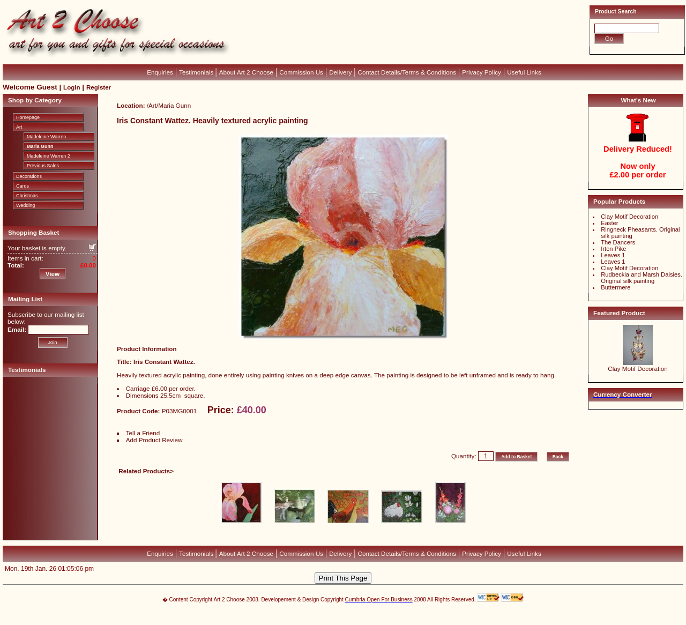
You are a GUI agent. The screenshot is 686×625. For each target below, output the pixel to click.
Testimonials (197, 72)
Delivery (340, 72)
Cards (22, 186)
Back (558, 456)
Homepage (28, 117)
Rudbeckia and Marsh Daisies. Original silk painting (641, 277)
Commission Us (301, 72)
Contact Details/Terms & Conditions (407, 72)
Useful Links (524, 72)
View (52, 273)
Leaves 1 (613, 255)
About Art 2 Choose (246, 72)
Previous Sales (43, 165)
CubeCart (354, 614)
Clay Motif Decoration (629, 216)
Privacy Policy (481, 72)
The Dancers (618, 242)
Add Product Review (154, 439)
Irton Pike (613, 248)
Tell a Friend (143, 432)
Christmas (27, 195)
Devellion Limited (326, 619)
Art (19, 127)
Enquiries (160, 72)
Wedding (25, 205)
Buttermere (615, 287)
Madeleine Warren (46, 136)
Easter (609, 223)
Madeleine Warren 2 (48, 156)
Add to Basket (516, 456)
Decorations (29, 176)
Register (98, 87)
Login (71, 87)
